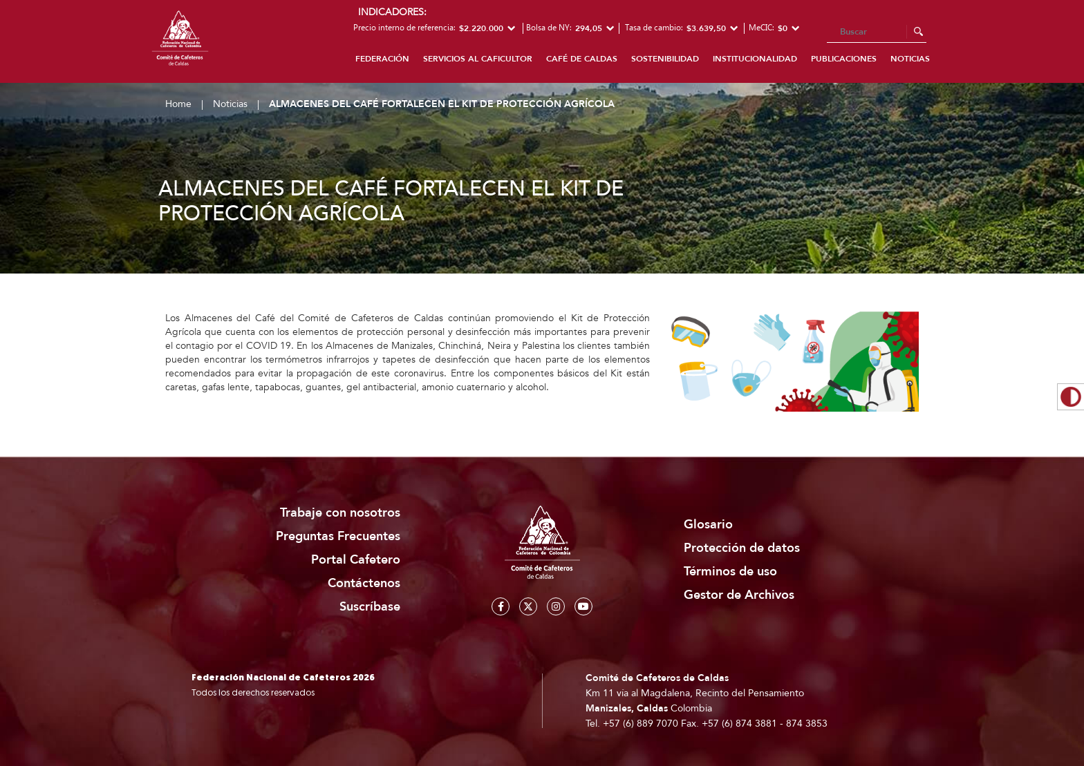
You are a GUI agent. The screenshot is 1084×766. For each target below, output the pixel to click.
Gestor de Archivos (739, 595)
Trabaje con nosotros (340, 512)
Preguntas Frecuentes (338, 536)
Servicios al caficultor (477, 58)
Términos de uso (730, 571)
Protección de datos (742, 548)
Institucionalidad (755, 58)
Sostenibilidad (665, 58)
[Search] (876, 32)
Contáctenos (364, 583)
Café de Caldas (581, 58)
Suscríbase (369, 606)
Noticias (910, 58)
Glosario (708, 524)
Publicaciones (844, 58)
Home (178, 104)
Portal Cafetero (355, 559)
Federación (382, 58)
